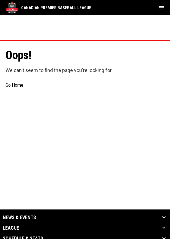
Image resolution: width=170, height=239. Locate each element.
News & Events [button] (19, 217)
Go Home (14, 85)
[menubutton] (161, 7)
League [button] (11, 227)
